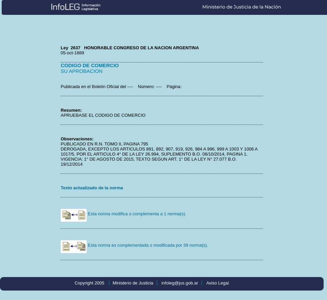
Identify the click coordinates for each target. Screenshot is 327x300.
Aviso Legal (217, 282)
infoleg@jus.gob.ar (179, 282)
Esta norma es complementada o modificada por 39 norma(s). (134, 245)
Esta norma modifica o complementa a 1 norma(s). (123, 213)
